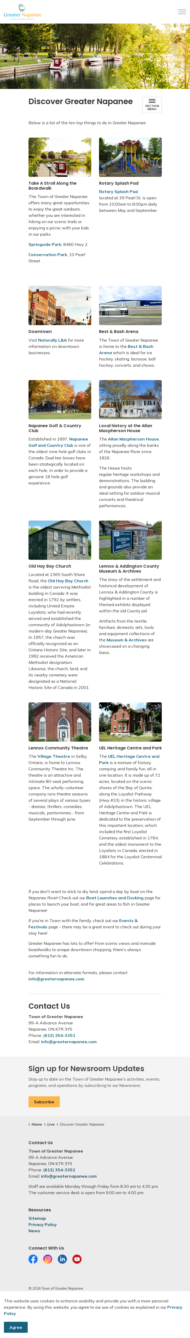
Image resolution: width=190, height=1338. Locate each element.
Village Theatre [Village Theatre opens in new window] (53, 756)
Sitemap (37, 1218)
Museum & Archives (127, 639)
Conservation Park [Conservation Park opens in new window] (47, 254)
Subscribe (44, 1102)
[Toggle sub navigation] (152, 105)
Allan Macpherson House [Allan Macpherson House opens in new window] (133, 439)
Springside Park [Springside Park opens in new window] (44, 244)
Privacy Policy (42, 1224)
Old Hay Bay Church (68, 580)
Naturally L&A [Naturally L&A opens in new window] (52, 340)
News (34, 1230)
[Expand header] (182, 12)
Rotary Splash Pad (118, 191)
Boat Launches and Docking (114, 897)
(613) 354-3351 (59, 1035)
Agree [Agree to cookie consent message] (15, 1328)
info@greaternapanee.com (56, 978)
